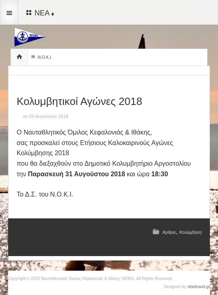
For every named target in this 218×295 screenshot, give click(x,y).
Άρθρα (168, 232)
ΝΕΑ (39, 12)
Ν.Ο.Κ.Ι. (40, 57)
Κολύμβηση (190, 232)
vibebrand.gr (198, 286)
